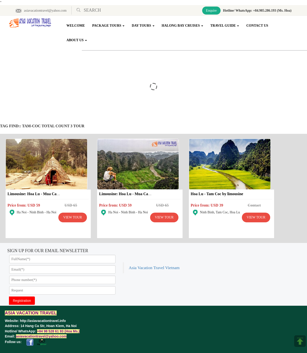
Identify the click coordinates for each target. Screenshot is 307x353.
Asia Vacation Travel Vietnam (240, 245)
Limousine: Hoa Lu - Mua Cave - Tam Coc (118, 186)
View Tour (40, 222)
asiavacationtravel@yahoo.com (41, 10)
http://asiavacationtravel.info (43, 313)
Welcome (76, 25)
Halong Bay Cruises (183, 25)
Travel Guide (225, 25)
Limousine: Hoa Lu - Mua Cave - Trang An (43, 186)
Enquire (211, 10)
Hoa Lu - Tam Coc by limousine (185, 186)
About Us (77, 40)
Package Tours (109, 25)
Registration (22, 293)
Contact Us (258, 25)
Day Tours (143, 25)
